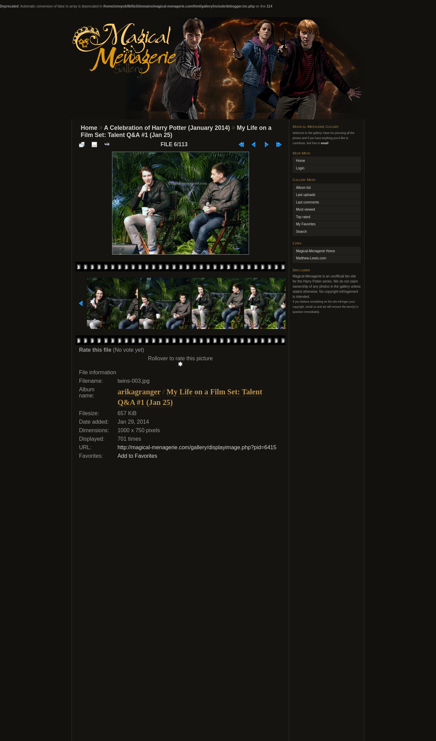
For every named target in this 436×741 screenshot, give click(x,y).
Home (89, 127)
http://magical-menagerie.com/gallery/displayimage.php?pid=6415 (197, 447)
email (324, 143)
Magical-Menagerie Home (315, 251)
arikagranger (139, 392)
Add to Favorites (137, 456)
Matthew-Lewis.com (311, 258)
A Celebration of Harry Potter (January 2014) (167, 127)
